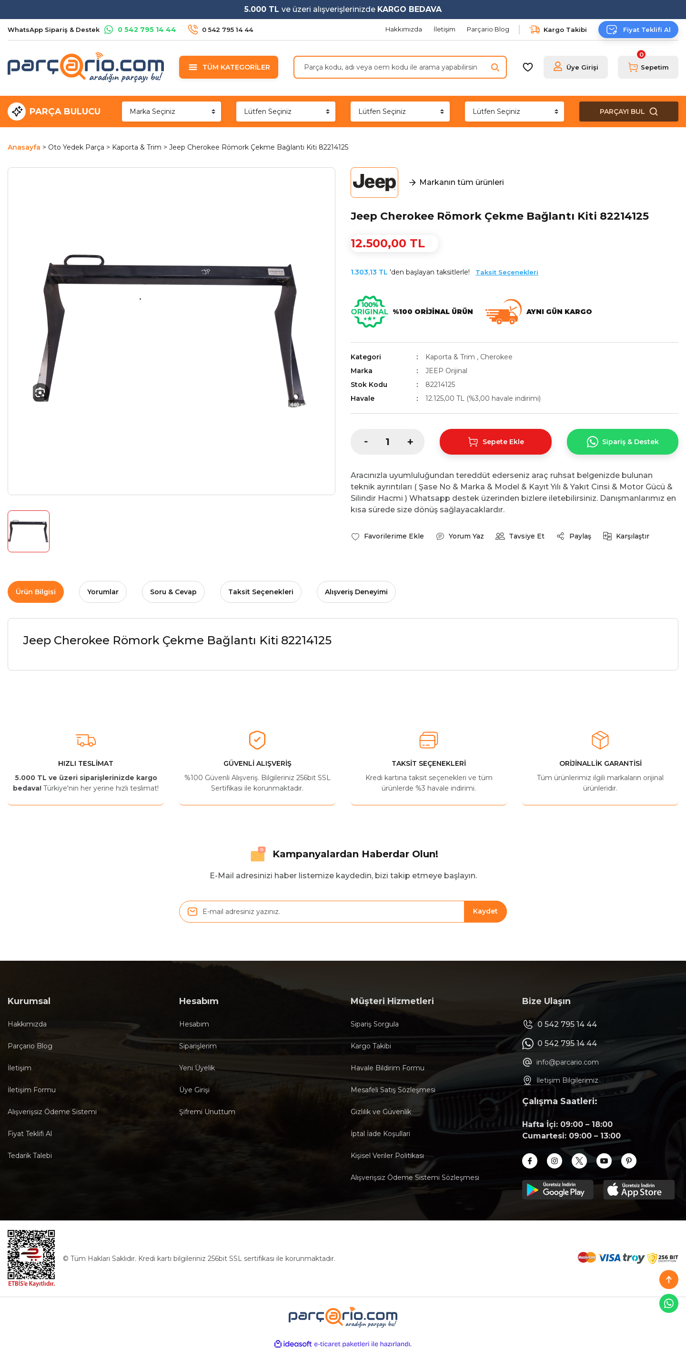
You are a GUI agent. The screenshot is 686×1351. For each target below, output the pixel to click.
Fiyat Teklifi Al (30, 1133)
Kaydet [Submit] (485, 911)
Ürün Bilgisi (36, 592)
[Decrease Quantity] (359, 442)
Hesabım (194, 1024)
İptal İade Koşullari (380, 1133)
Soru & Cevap (173, 592)
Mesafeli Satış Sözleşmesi (393, 1090)
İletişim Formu (32, 1090)
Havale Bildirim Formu (387, 1068)
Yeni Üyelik (197, 1068)
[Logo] (86, 67)
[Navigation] (228, 67)
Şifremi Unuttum (207, 1111)
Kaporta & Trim (450, 357)
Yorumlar (103, 592)
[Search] (400, 67)
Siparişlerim (198, 1046)
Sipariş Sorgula (375, 1024)
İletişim (19, 1068)
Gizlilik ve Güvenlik (381, 1111)
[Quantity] (387, 442)
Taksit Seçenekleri (506, 272)
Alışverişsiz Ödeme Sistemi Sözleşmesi (415, 1177)
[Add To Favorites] (387, 536)
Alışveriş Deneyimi (356, 592)
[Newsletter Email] (343, 912)
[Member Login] (576, 67)
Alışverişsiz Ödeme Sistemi (52, 1111)
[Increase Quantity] (415, 442)
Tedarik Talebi (30, 1155)
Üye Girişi (194, 1090)
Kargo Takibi (371, 1046)
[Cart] (648, 67)
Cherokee (496, 357)
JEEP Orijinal (446, 370)
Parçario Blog (30, 1046)
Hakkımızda (27, 1024)
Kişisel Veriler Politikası (387, 1155)
